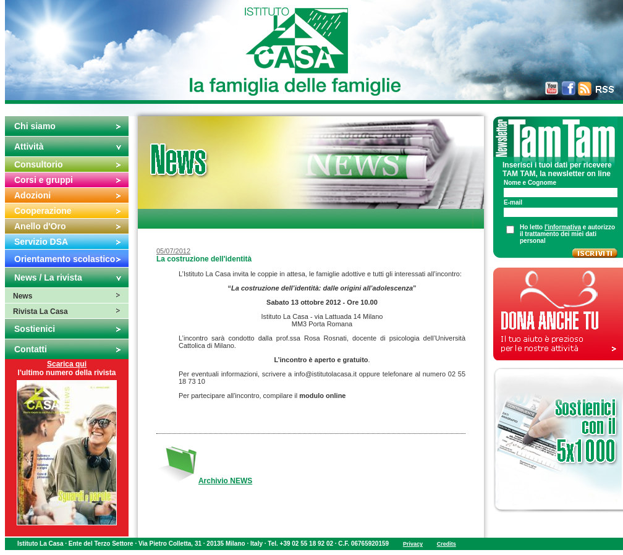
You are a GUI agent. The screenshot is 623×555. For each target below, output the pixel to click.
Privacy (413, 544)
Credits (446, 544)
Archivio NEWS (225, 481)
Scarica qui (67, 364)
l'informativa (563, 227)
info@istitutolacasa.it (325, 374)
